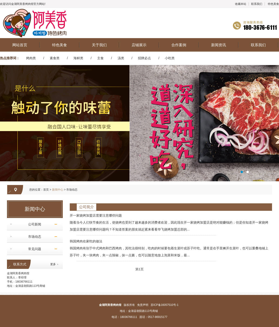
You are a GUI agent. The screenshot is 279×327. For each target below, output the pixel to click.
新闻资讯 (218, 45)
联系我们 (256, 4)
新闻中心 (57, 189)
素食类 (55, 58)
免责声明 (142, 305)
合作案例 (178, 45)
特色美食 (273, 4)
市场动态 (33, 236)
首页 (46, 189)
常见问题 (33, 249)
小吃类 (170, 58)
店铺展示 (139, 45)
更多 (53, 264)
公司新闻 (33, 224)
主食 (100, 58)
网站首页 (19, 45)
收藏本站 (240, 4)
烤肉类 (31, 58)
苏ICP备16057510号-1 (165, 305)
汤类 (121, 58)
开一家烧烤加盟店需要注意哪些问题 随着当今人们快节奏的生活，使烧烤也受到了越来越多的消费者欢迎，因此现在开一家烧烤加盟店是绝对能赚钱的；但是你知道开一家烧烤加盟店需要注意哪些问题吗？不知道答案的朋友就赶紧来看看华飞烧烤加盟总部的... (169, 222)
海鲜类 (78, 58)
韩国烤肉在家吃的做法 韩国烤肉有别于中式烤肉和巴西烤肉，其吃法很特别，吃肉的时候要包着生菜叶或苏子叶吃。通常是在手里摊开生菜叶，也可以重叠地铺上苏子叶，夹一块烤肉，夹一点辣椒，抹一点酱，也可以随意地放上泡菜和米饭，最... (169, 248)
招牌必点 (144, 58)
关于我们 (99, 45)
